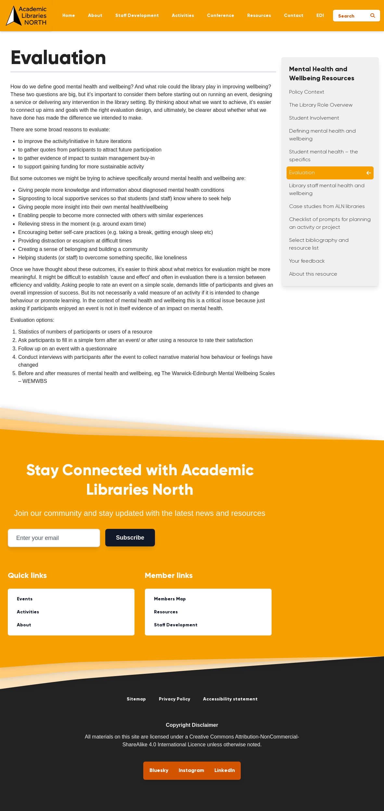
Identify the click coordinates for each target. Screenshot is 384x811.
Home (68, 15)
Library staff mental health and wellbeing (327, 189)
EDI (320, 15)
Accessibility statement (230, 699)
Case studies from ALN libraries (327, 206)
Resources (259, 15)
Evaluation (330, 173)
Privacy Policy (174, 699)
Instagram (191, 770)
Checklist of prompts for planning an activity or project (330, 223)
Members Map (170, 599)
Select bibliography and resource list (319, 244)
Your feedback (307, 261)
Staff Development (137, 15)
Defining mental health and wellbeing (322, 135)
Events (24, 599)
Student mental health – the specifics (323, 156)
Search (346, 16)
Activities (183, 15)
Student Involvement (314, 118)
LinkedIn (224, 770)
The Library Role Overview (320, 105)
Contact (293, 15)
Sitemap (136, 699)
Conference (220, 15)
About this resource (313, 274)
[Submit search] (372, 15)
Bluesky (158, 770)
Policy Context (306, 92)
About (95, 15)
